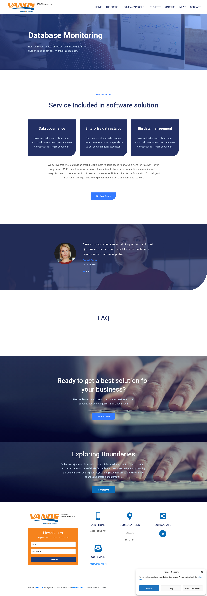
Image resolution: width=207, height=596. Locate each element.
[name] (53, 551)
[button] (201, 572)
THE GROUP (112, 7)
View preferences (193, 588)
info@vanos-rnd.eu (98, 563)
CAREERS (170, 7)
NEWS (182, 7)
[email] (53, 544)
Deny (171, 588)
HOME (98, 7)
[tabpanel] (103, 255)
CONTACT (195, 7)
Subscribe (53, 559)
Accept (149, 588)
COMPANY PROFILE (134, 7)
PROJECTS (155, 7)
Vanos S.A (38, 587)
